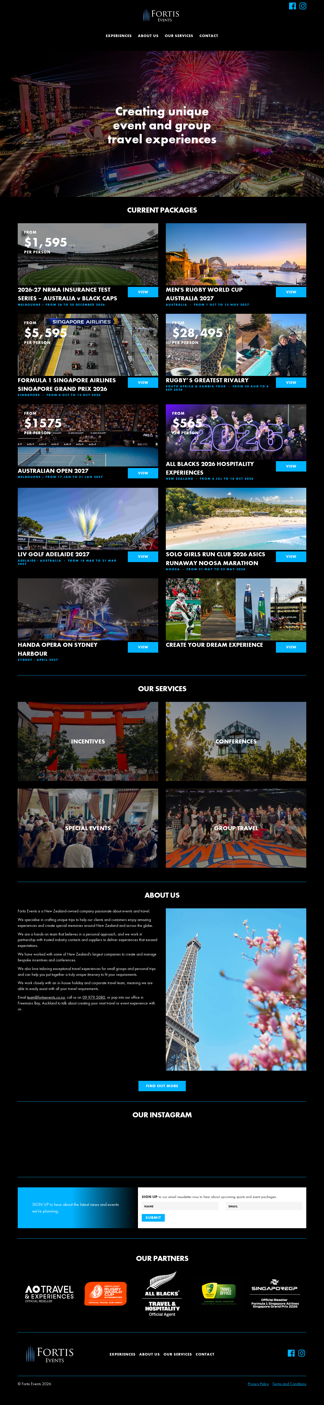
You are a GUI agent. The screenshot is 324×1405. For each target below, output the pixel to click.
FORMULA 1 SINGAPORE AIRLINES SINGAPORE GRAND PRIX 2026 (67, 384)
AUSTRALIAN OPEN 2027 (53, 470)
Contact (208, 35)
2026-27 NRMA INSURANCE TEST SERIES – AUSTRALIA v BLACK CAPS (67, 294)
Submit (153, 1217)
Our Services (179, 35)
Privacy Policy (258, 1383)
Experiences (119, 35)
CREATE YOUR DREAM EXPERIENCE (214, 644)
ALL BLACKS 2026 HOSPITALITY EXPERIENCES (210, 468)
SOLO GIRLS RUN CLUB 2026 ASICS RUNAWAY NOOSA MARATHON (215, 558)
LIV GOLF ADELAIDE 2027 (53, 554)
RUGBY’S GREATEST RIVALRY (207, 380)
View (143, 292)
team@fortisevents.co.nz (46, 997)
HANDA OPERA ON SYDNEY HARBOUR (57, 649)
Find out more (162, 1086)
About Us (148, 35)
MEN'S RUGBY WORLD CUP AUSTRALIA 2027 (204, 294)
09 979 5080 (94, 997)
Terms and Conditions (289, 1383)
